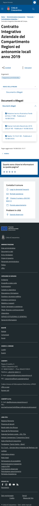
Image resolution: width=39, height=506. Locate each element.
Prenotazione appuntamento (11, 471)
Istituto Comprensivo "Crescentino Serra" (15, 437)
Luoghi (3, 349)
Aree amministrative (8, 248)
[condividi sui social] (6, 67)
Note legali (5, 457)
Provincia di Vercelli (7, 424)
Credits (12, 498)
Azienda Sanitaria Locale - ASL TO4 (13, 434)
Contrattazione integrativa (9, 19)
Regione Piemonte (8, 2)
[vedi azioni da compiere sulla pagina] (26, 67)
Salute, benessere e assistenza (11, 306)
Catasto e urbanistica (8, 289)
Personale (30, 17)
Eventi (3, 353)
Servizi (24, 495)
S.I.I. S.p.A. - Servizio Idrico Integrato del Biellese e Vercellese (19, 449)
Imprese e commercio (8, 300)
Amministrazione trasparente (16, 17)
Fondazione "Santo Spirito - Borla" (13, 444)
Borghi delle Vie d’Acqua (9, 427)
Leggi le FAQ (5, 466)
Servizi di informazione (9, 320)
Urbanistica (5, 313)
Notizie (3, 331)
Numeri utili (5, 390)
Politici (3, 265)
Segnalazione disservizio (9, 469)
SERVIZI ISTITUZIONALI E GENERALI (14, 316)
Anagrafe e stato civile (9, 283)
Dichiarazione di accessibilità (11, 461)
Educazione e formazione (9, 293)
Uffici (3, 268)
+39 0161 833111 (14, 372)
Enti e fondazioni (7, 255)
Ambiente (4, 279)
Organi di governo (7, 258)
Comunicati (5, 334)
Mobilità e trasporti (7, 303)
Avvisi (3, 338)
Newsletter (5, 487)
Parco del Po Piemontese (9, 431)
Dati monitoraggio (7, 495)
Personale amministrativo (10, 261)
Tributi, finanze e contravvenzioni (12, 310)
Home (3, 17)
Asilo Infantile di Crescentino (11, 441)
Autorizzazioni (6, 286)
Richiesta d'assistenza (8, 474)
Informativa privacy (8, 454)
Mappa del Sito (28, 498)
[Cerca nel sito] (32, 9)
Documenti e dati (7, 251)
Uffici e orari (5, 387)
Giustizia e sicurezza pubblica (11, 296)
